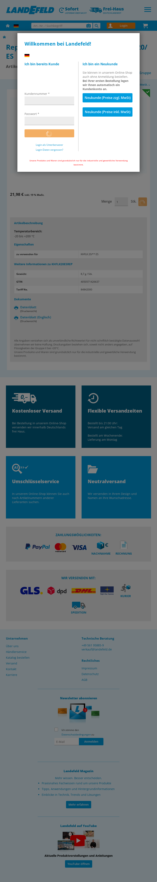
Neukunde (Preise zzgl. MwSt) (108, 97)
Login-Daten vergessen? (49, 149)
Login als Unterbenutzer (49, 144)
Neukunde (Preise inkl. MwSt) (107, 112)
